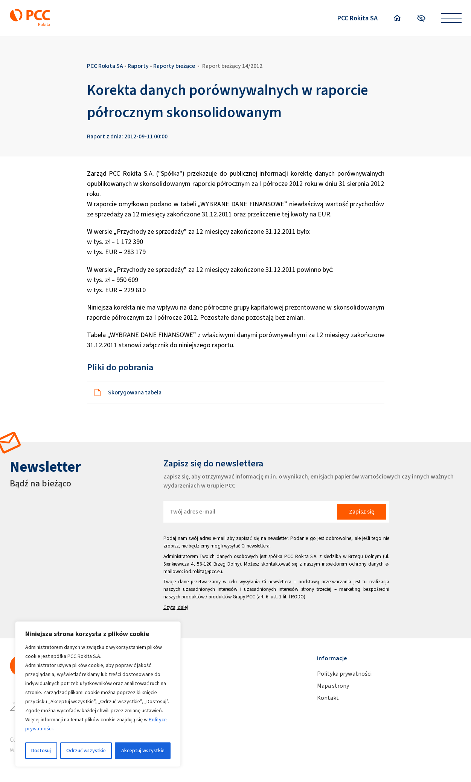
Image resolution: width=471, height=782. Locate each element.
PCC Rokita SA (357, 18)
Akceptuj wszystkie (143, 750)
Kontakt (328, 698)
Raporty (138, 66)
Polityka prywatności (344, 674)
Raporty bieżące (174, 66)
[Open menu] (451, 18)
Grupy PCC (244, 596)
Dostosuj (41, 750)
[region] (98, 694)
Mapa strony (333, 686)
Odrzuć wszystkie (86, 750)
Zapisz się (361, 511)
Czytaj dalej (175, 607)
